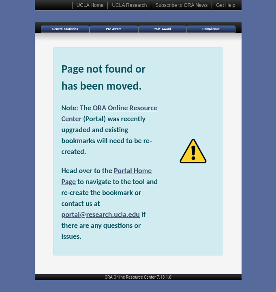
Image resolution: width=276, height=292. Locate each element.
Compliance (211, 29)
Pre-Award (113, 29)
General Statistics (65, 29)
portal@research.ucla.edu (101, 214)
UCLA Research (129, 5)
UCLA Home (90, 5)
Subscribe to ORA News (181, 5)
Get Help (225, 5)
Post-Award (162, 29)
